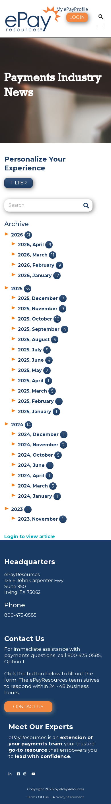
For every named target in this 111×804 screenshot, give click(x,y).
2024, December (42, 434)
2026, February (40, 265)
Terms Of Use (38, 797)
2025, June (35, 360)
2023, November (42, 519)
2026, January (39, 275)
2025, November (42, 308)
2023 (21, 509)
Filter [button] (19, 183)
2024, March (37, 486)
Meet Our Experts (41, 727)
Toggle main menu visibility (100, 25)
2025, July (34, 350)
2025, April (35, 380)
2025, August (38, 339)
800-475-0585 (20, 615)
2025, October (39, 319)
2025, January (39, 411)
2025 (21, 288)
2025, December (42, 298)
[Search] (42, 205)
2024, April (35, 475)
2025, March (37, 391)
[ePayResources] (32, 18)
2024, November (42, 444)
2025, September (43, 329)
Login (77, 17)
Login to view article (29, 536)
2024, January (39, 496)
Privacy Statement (68, 797)
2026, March (37, 255)
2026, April (35, 244)
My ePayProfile (72, 9)
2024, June (36, 465)
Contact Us (28, 706)
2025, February (40, 401)
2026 (21, 235)
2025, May (34, 370)
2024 (21, 424)
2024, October (40, 455)
